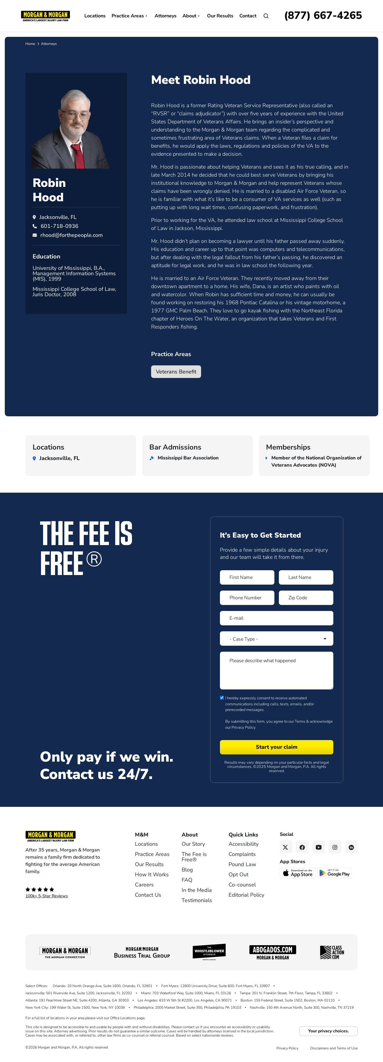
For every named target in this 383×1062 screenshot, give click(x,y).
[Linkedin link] (351, 846)
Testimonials (197, 900)
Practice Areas (130, 16)
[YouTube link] (318, 846)
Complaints (242, 854)
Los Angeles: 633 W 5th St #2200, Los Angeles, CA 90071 (185, 1000)
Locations (95, 16)
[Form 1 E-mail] (276, 618)
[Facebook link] (302, 846)
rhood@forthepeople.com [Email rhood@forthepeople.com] (71, 235)
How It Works (152, 874)
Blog (187, 869)
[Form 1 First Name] (247, 577)
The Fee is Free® (194, 856)
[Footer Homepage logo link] (70, 836)
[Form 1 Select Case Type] (276, 638)
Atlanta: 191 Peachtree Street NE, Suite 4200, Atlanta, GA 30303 (77, 1000)
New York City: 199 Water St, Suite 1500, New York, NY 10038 (75, 1007)
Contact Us (148, 895)
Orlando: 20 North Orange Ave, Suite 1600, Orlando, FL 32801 (102, 986)
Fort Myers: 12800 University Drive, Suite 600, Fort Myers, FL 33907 (215, 986)
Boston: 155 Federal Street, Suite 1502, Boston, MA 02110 (288, 1000)
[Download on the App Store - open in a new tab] (298, 872)
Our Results (220, 16)
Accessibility (244, 844)
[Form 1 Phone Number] (247, 598)
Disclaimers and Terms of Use (334, 1048)
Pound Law (242, 864)
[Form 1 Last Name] (306, 577)
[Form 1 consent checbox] (222, 697)
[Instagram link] (335, 846)
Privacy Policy (243, 727)
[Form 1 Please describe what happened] (276, 670)
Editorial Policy (246, 895)
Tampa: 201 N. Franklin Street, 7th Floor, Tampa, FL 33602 (286, 993)
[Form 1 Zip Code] (306, 598)
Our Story (193, 844)
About (192, 16)
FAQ (187, 880)
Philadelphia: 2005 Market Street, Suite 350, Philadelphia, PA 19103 (187, 1007)
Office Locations (123, 1018)
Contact (247, 16)
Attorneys (166, 16)
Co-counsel (242, 884)
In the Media (197, 890)
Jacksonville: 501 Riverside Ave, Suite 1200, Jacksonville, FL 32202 (78, 993)
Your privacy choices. (328, 1031)
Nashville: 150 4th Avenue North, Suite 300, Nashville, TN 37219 (302, 1007)
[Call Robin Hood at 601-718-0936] (59, 226)
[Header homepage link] (45, 15)
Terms (300, 721)
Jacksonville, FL (58, 217)
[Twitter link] (286, 846)
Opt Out (238, 874)
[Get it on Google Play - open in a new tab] (335, 872)
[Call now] (323, 16)
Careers (144, 884)
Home (30, 43)
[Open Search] (266, 15)
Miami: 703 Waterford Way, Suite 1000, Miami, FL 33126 (186, 993)
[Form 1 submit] (276, 747)
